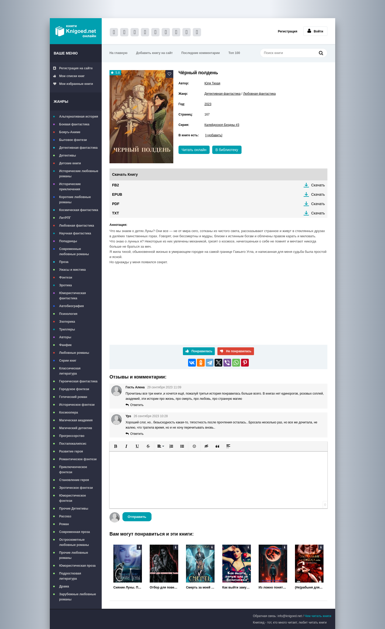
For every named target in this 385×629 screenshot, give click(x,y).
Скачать (318, 185)
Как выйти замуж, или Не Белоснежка (236, 587)
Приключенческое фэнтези (73, 469)
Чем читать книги (317, 616)
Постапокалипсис (72, 443)
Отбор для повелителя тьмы (164, 587)
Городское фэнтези (74, 389)
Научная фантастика (75, 233)
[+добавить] (213, 135)
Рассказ (65, 516)
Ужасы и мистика (72, 270)
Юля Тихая (212, 83)
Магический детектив (75, 428)
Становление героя (74, 480)
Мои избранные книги (73, 84)
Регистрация (287, 31)
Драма (64, 586)
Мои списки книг (69, 76)
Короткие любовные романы (75, 199)
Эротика (65, 285)
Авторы (65, 337)
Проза (63, 262)
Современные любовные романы (74, 251)
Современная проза (74, 532)
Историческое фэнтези (77, 405)
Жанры (61, 101)
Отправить (137, 517)
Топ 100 (234, 53)
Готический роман (73, 397)
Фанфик (65, 345)
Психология (68, 314)
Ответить (136, 405)
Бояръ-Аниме (69, 132)
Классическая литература (69, 371)
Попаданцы (68, 241)
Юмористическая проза (77, 565)
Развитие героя (71, 451)
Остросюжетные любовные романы (74, 542)
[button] (115, 446)
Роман (64, 524)
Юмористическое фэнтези (72, 498)
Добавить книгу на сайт (154, 53)
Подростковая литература (70, 576)
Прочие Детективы (73, 508)
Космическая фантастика (78, 210)
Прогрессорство (71, 436)
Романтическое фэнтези (78, 459)
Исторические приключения (70, 186)
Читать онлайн (194, 150)
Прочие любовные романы (73, 555)
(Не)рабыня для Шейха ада (309, 587)
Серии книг (67, 360)
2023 (207, 104)
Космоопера (68, 412)
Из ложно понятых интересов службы (273, 587)
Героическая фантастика (78, 381)
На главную (118, 53)
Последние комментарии (200, 53)
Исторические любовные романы (78, 173)
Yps (128, 416)
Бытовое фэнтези (73, 140)
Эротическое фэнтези (76, 488)
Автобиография (71, 306)
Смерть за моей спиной (200, 587)
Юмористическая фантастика (72, 295)
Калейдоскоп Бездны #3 (221, 125)
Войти (315, 31)
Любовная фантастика (76, 225)
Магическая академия (76, 420)
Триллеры (67, 329)
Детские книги (70, 163)
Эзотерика (67, 321)
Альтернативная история (78, 116)
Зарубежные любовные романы (77, 596)
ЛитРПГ (65, 218)
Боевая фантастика (74, 124)
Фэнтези (65, 277)
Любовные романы (74, 353)
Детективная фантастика (78, 148)
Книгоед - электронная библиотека (76, 31)
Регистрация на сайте (73, 68)
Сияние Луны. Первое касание (127, 587)
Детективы (67, 155)
